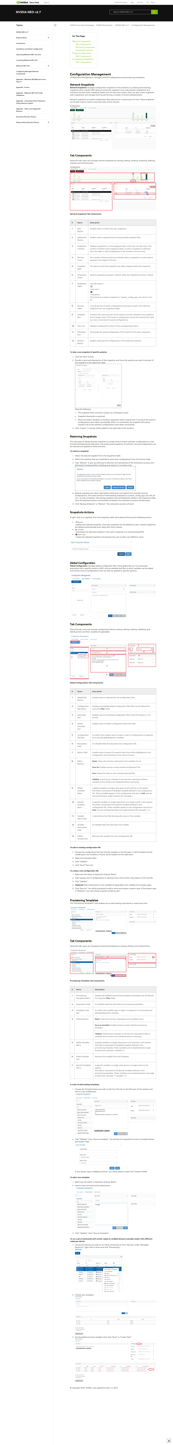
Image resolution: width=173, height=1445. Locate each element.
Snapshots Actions (84, 50)
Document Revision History (26, 117)
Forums (140, 2)
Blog (132, 2)
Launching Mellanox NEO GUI (26, 60)
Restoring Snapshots (85, 47)
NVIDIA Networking (104, 25)
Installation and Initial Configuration (29, 49)
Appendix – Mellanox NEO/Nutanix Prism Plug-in (31, 80)
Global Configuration (81, 53)
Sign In (153, 2)
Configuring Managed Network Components (27, 72)
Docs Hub (34, 2)
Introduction (20, 43)
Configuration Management (143, 25)
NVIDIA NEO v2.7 (122, 25)
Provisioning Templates (82, 59)
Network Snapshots (81, 41)
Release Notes (21, 38)
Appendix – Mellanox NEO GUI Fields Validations (29, 94)
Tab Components (83, 44)
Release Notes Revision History (27, 122)
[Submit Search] (154, 12)
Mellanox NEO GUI (23, 66)
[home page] (22, 2)
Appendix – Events (22, 87)
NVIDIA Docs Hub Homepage (82, 25)
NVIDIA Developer (121, 2)
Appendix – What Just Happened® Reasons (28, 110)
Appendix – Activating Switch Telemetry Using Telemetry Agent (30, 102)
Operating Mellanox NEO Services (28, 55)
